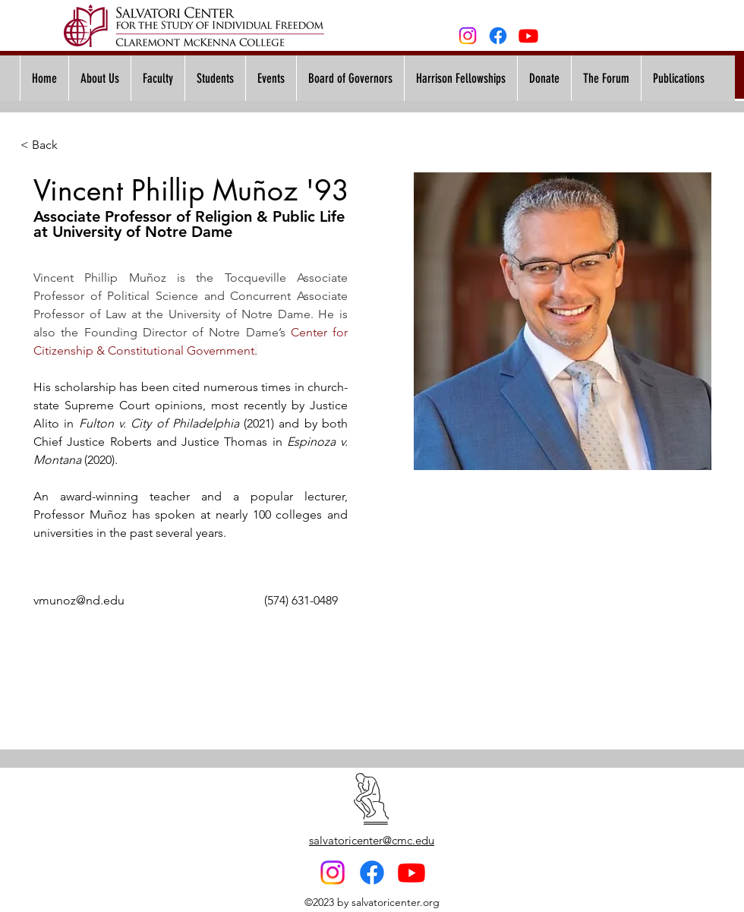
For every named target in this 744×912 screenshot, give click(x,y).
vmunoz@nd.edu (79, 600)
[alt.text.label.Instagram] (467, 35)
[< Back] (50, 145)
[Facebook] (498, 35)
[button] (270, 78)
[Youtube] (528, 35)
